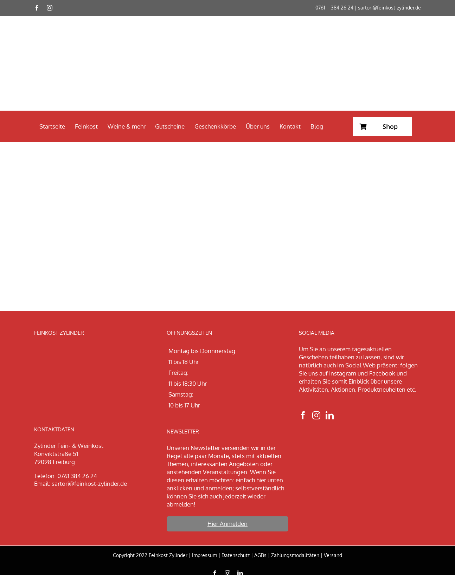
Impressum (204, 555)
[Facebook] (303, 415)
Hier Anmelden (227, 523)
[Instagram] (316, 415)
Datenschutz (236, 555)
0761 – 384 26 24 (334, 8)
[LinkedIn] (330, 415)
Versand (333, 555)
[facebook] (37, 8)
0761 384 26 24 (77, 475)
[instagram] (49, 8)
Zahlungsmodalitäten (295, 555)
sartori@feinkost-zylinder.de (389, 8)
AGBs (260, 555)
